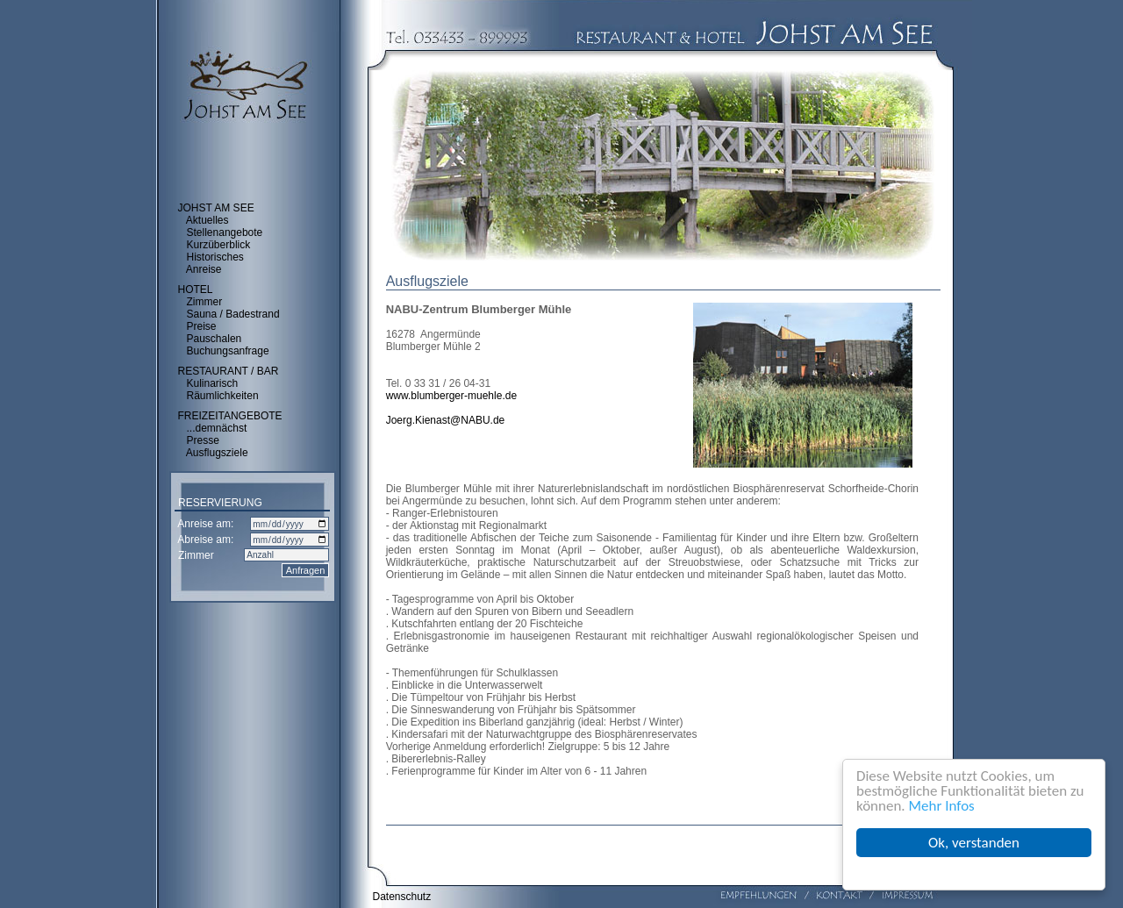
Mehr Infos (942, 806)
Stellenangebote (225, 232)
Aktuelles (207, 220)
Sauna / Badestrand (233, 314)
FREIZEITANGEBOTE (230, 416)
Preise (202, 326)
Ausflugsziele (217, 453)
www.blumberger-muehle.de (451, 396)
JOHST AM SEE (216, 208)
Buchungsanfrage (228, 351)
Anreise (204, 269)
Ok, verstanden (973, 842)
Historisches (215, 257)
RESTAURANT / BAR (228, 371)
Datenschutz (402, 896)
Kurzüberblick (219, 245)
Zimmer (205, 302)
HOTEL (195, 289)
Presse (203, 440)
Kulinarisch (213, 383)
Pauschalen (214, 338)
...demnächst (217, 428)
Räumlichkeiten (223, 396)
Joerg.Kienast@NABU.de (445, 420)
